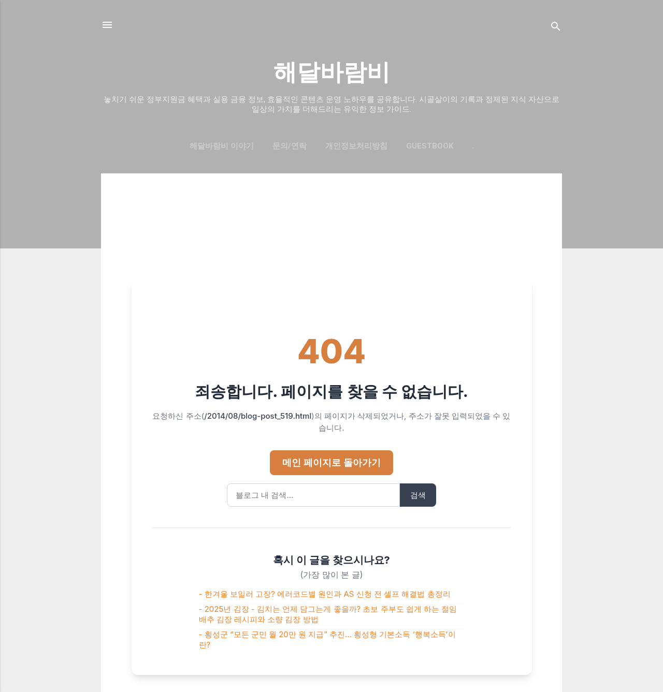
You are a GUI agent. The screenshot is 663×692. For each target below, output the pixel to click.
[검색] (556, 28)
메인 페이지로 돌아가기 (331, 462)
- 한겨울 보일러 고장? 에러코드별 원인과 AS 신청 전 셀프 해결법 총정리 (325, 594)
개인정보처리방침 (356, 146)
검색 (418, 495)
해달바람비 (331, 72)
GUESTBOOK (429, 146)
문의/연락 (289, 146)
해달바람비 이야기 (222, 146)
